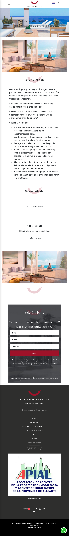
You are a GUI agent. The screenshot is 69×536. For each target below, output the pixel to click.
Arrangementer (34, 443)
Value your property (34, 431)
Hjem (34, 418)
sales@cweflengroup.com (34, 410)
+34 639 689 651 (34, 403)
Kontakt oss (34, 448)
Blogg (34, 439)
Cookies (53, 523)
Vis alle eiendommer (34, 206)
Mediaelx (37, 527)
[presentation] (21, 370)
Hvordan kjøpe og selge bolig (34, 426)
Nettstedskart (34, 525)
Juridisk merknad (38, 523)
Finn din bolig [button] (34, 422)
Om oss (34, 435)
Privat (47, 523)
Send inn (34, 353)
